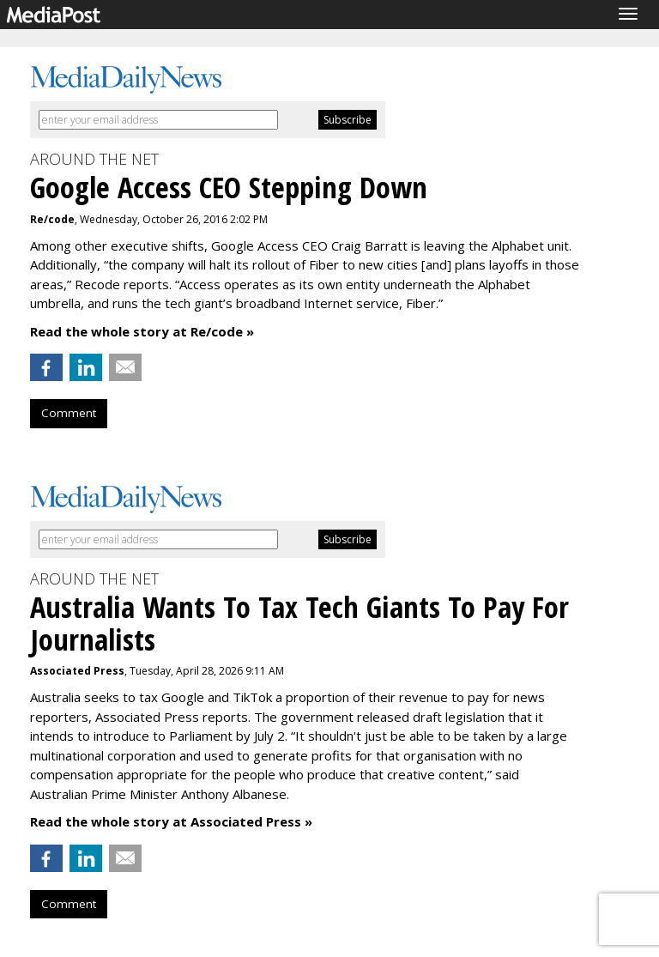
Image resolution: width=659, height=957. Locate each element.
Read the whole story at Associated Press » (171, 821)
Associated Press (77, 670)
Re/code (52, 219)
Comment (68, 413)
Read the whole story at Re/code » (142, 331)
